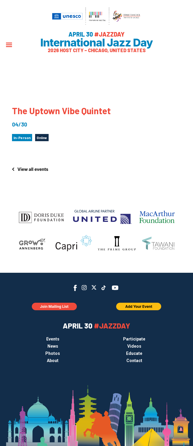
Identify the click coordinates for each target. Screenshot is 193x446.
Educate (134, 353)
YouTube (114, 288)
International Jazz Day (96, 42)
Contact (134, 360)
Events (52, 339)
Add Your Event (138, 306)
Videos (134, 346)
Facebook (75, 288)
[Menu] (9, 45)
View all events (32, 169)
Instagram (84, 287)
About (53, 360)
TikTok (103, 288)
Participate (134, 339)
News (52, 346)
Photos (52, 353)
